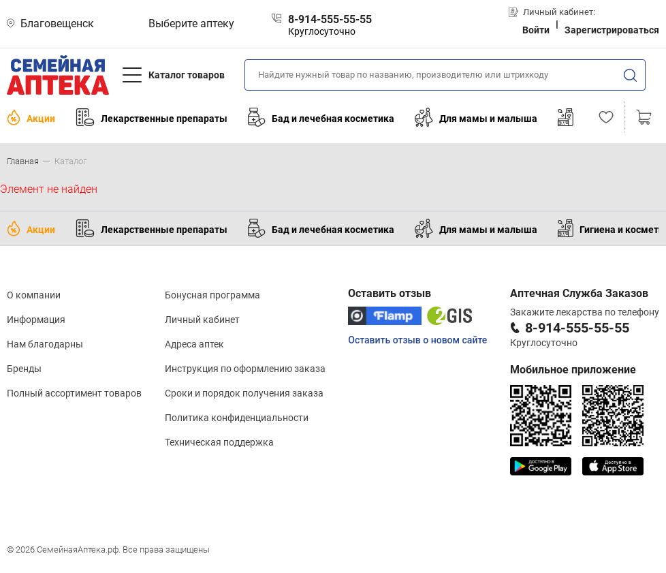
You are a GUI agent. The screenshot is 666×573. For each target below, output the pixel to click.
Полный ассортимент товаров (74, 393)
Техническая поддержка (219, 442)
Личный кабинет (202, 319)
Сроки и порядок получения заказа (244, 393)
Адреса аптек (194, 344)
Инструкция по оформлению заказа (245, 368)
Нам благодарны (45, 344)
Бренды (24, 368)
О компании (34, 295)
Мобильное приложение (573, 369)
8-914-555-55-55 (577, 328)
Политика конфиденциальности (236, 417)
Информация (36, 319)
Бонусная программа (212, 295)
